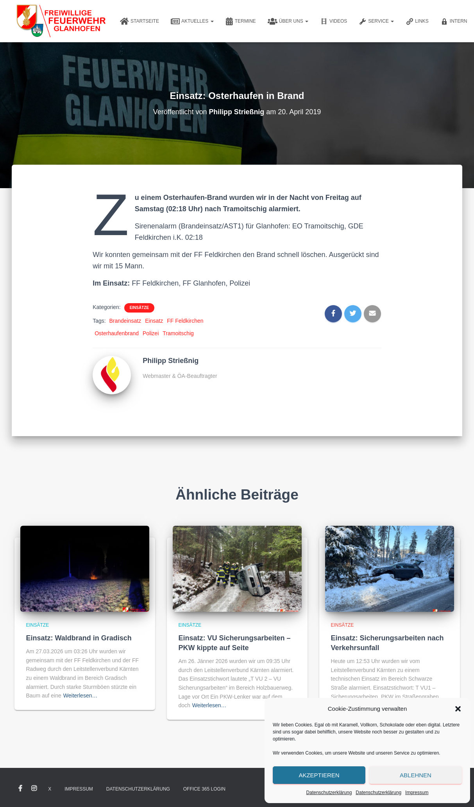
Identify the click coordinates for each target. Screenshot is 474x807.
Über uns (288, 21)
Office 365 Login (204, 789)
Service (376, 21)
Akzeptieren (319, 775)
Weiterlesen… (80, 695)
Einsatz (154, 321)
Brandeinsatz (125, 321)
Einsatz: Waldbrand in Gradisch (79, 638)
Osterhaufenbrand (117, 333)
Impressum (416, 792)
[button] (458, 709)
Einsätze (139, 308)
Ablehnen (415, 775)
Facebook (20, 789)
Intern (453, 21)
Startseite (139, 21)
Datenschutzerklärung (329, 792)
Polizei (151, 333)
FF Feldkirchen (185, 321)
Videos (333, 21)
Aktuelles (192, 21)
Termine (240, 21)
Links (417, 21)
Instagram (34, 789)
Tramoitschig (178, 333)
